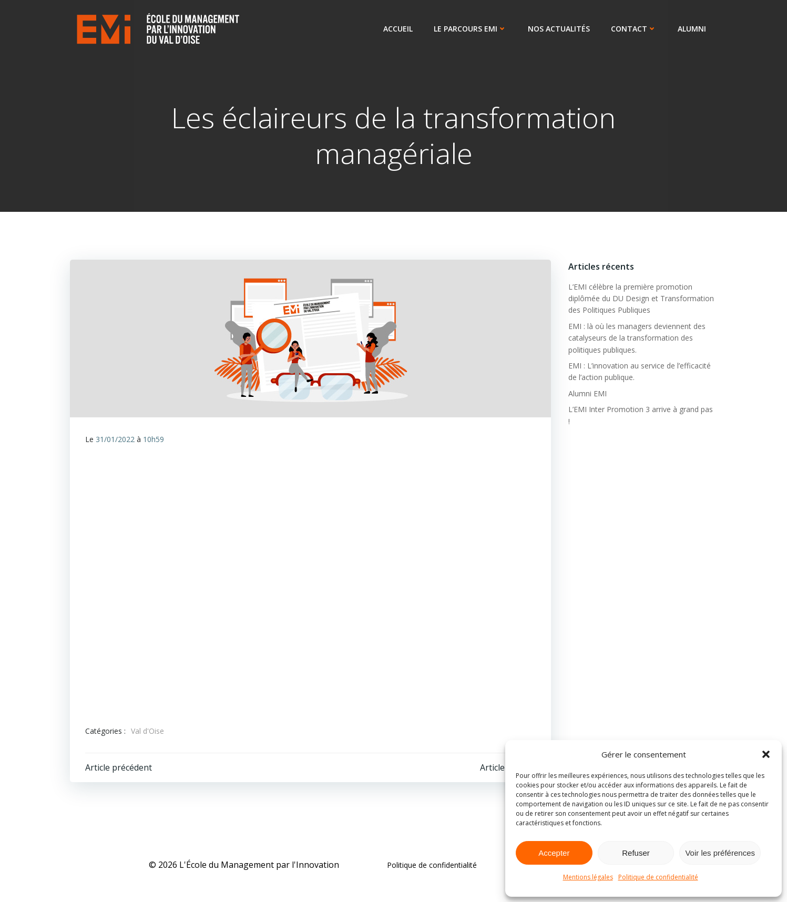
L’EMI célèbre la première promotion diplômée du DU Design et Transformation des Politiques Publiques (640, 299)
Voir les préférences (720, 852)
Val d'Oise (148, 732)
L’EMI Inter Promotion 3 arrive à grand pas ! (641, 410)
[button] (766, 754)
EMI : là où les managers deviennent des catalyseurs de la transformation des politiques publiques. (635, 338)
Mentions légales (588, 877)
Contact (635, 29)
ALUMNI (693, 29)
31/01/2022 (115, 441)
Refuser (636, 852)
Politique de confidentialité (658, 877)
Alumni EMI (586, 394)
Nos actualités (560, 29)
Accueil (399, 29)
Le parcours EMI (471, 29)
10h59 (154, 441)
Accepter (553, 852)
